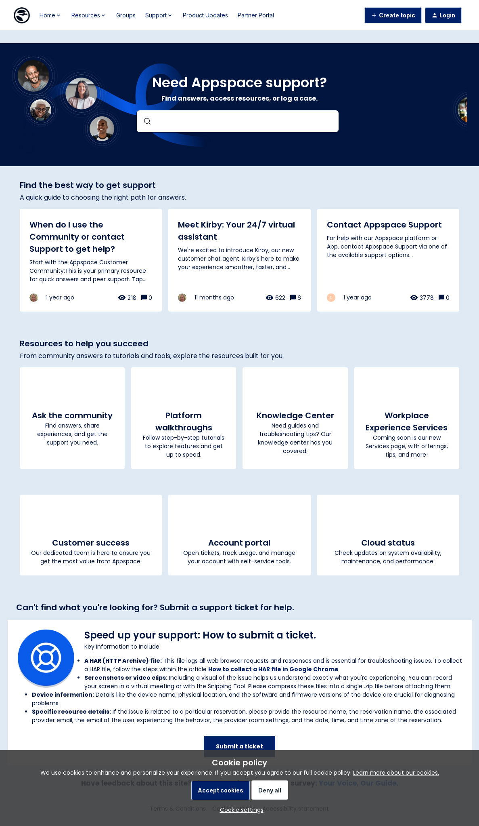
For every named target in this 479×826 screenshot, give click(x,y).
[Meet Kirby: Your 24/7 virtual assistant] (239, 260)
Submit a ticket (239, 746)
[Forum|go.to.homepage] (22, 15)
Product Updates (205, 15)
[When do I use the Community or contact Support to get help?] (91, 260)
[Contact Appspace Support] (388, 260)
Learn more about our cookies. (396, 773)
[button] (240, 810)
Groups (126, 15)
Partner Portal (256, 15)
